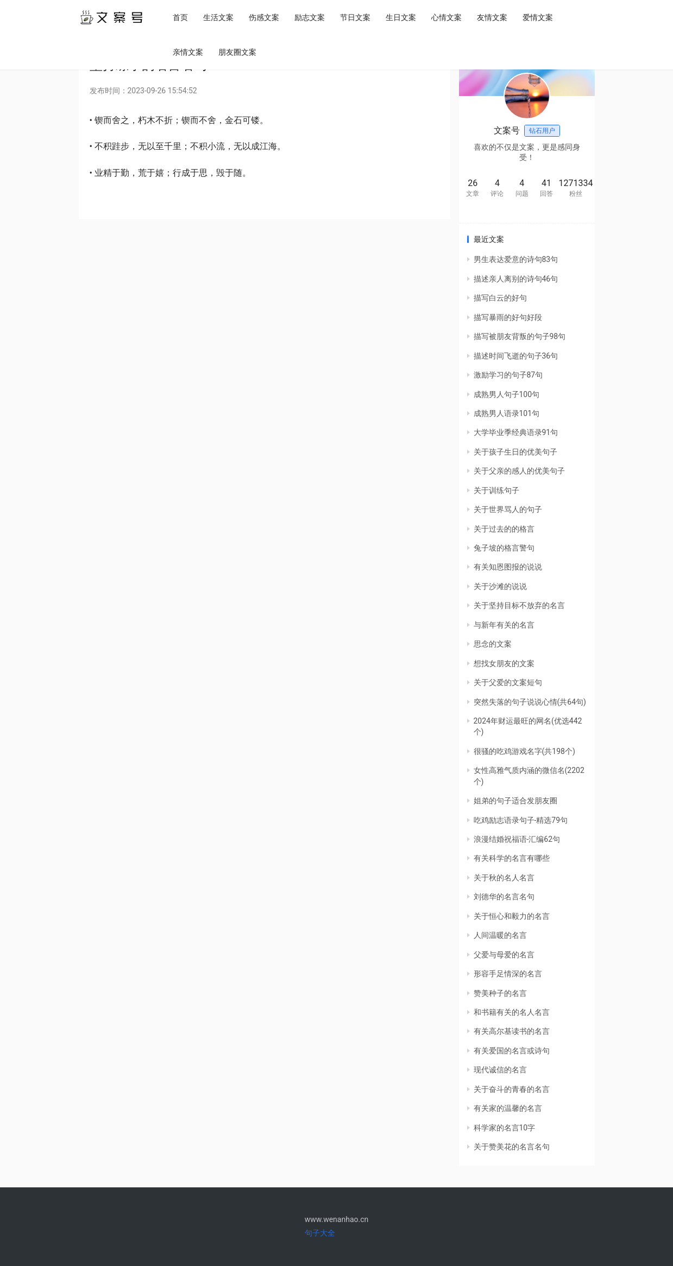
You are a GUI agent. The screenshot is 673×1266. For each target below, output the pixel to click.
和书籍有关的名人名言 (512, 1012)
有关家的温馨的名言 (508, 1108)
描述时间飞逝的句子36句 (516, 355)
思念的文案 (493, 644)
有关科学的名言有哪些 (512, 858)
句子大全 (320, 1233)
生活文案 (220, 17)
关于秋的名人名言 (504, 877)
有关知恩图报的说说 (508, 566)
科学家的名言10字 (505, 1127)
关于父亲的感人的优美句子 (519, 470)
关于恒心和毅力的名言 (512, 916)
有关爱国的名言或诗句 (512, 1050)
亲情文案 (189, 52)
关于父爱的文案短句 (508, 682)
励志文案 (311, 17)
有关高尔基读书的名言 (512, 1031)
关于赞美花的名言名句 (512, 1146)
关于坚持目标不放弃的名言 (519, 605)
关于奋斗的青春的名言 (512, 1089)
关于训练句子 (496, 490)
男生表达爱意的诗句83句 (516, 259)
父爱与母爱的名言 (504, 954)
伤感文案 (265, 17)
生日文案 (402, 17)
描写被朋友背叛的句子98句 (520, 336)
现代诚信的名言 (500, 1069)
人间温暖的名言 (500, 935)
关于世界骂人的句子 (508, 509)
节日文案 (357, 17)
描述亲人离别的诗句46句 (516, 278)
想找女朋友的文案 (504, 663)
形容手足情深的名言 (508, 973)
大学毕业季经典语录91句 (516, 432)
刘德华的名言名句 (504, 896)
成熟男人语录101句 (507, 413)
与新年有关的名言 (504, 625)
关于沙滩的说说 (500, 586)
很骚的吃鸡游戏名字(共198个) (524, 751)
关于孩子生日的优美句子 (515, 451)
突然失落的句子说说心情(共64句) (530, 702)
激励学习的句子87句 (508, 374)
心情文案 (448, 17)
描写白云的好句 (500, 297)
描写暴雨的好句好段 (508, 317)
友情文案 (494, 17)
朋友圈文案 (239, 52)
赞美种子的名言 (500, 993)
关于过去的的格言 (504, 529)
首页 (182, 17)
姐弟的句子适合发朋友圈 (515, 800)
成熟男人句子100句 (507, 394)
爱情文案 (539, 17)
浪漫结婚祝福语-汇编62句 (517, 839)
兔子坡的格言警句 (504, 548)
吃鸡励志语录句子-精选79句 (521, 820)
